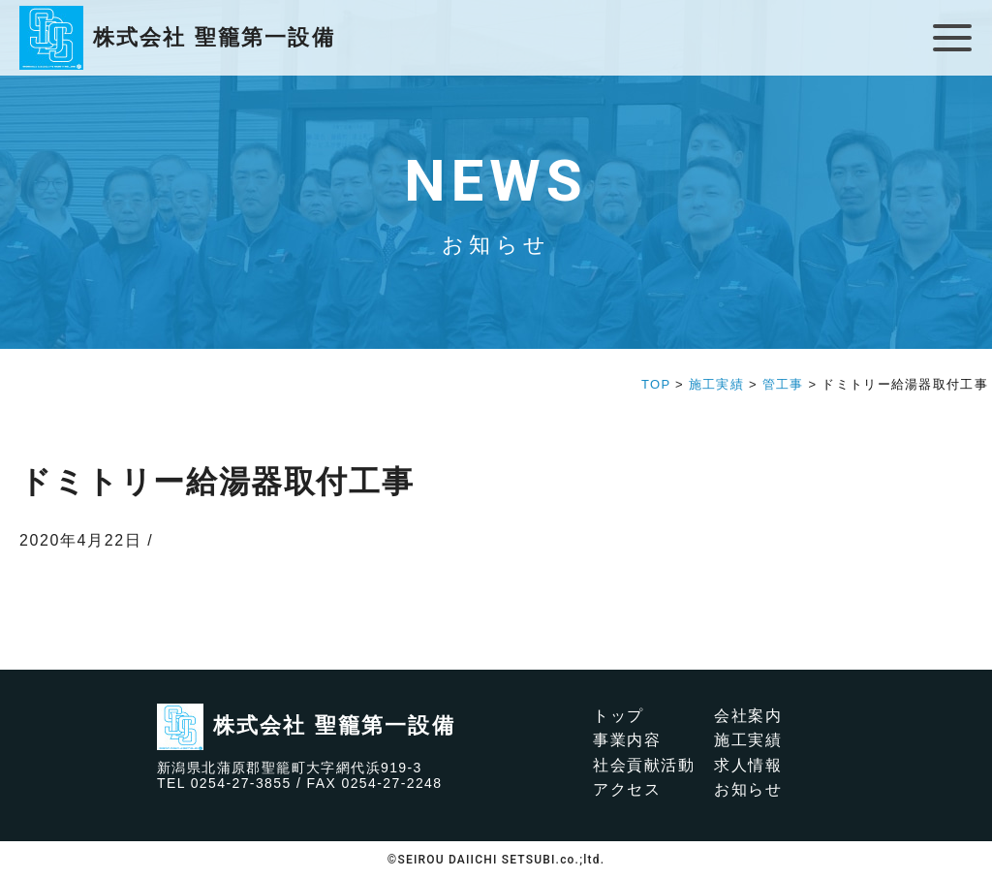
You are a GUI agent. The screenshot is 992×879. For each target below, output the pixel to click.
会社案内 (748, 715)
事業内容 (627, 740)
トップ (618, 715)
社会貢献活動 (644, 765)
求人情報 (748, 765)
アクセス (627, 789)
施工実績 (748, 740)
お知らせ (748, 789)
